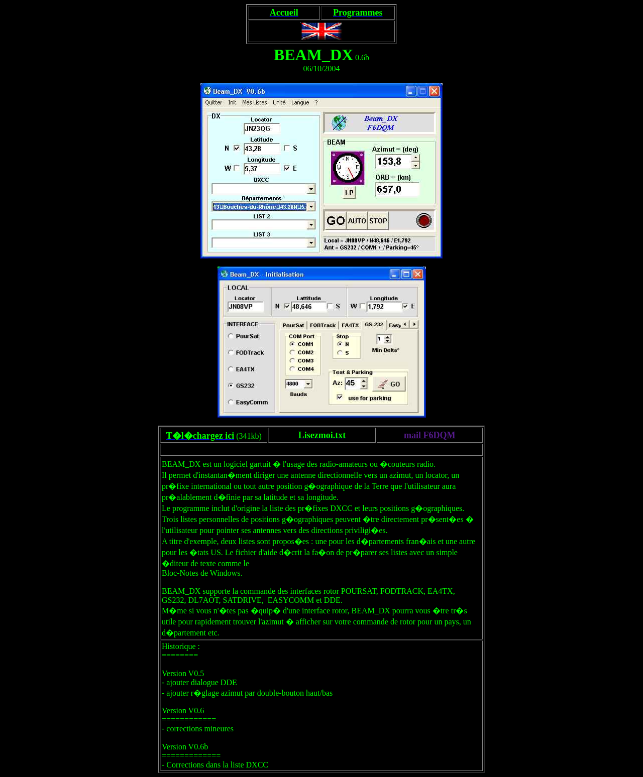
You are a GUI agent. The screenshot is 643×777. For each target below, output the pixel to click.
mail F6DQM (429, 435)
